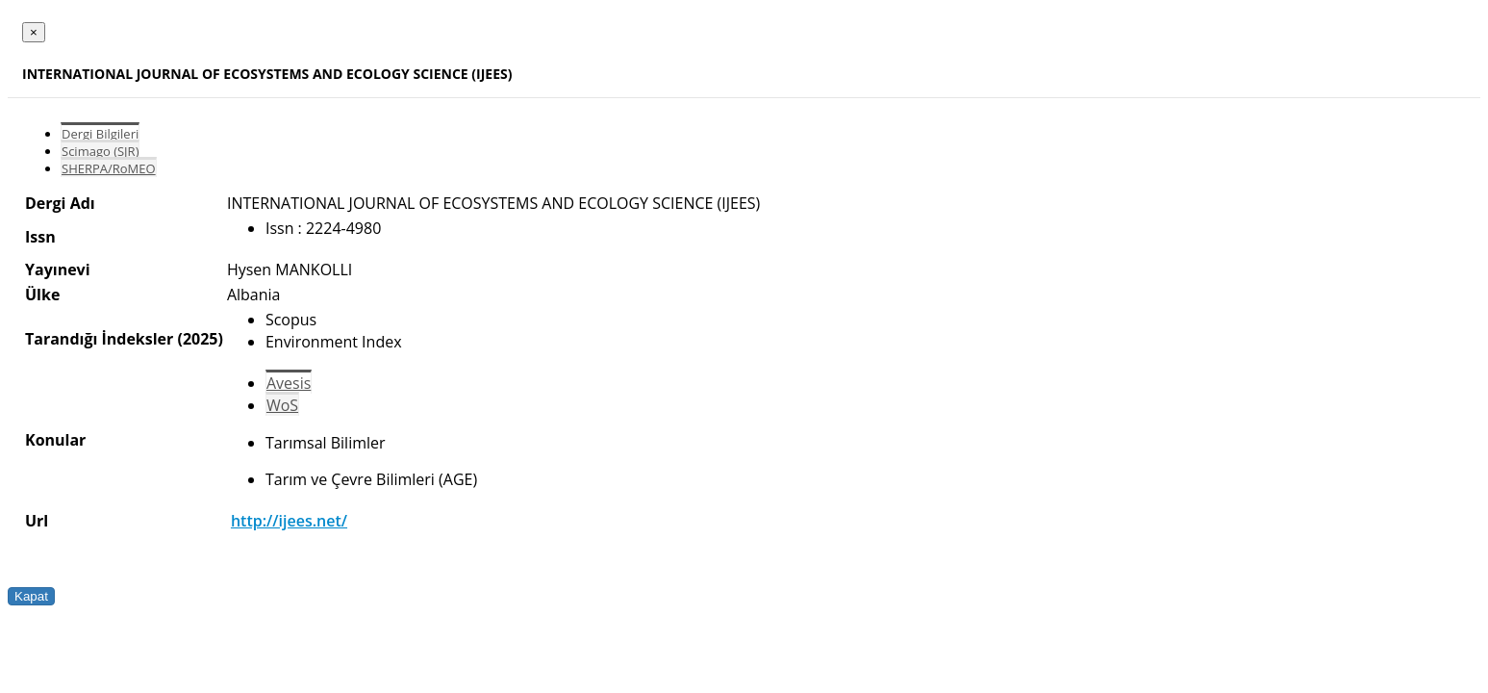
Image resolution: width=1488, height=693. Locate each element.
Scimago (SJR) (100, 151)
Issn (40, 236)
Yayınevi (57, 269)
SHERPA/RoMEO (109, 168)
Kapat (31, 596)
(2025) (199, 338)
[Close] (33, 32)
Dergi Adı (60, 203)
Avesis (288, 383)
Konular (55, 439)
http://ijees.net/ (289, 520)
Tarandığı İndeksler (99, 338)
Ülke (42, 294)
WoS (282, 405)
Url (36, 520)
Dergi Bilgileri (100, 133)
